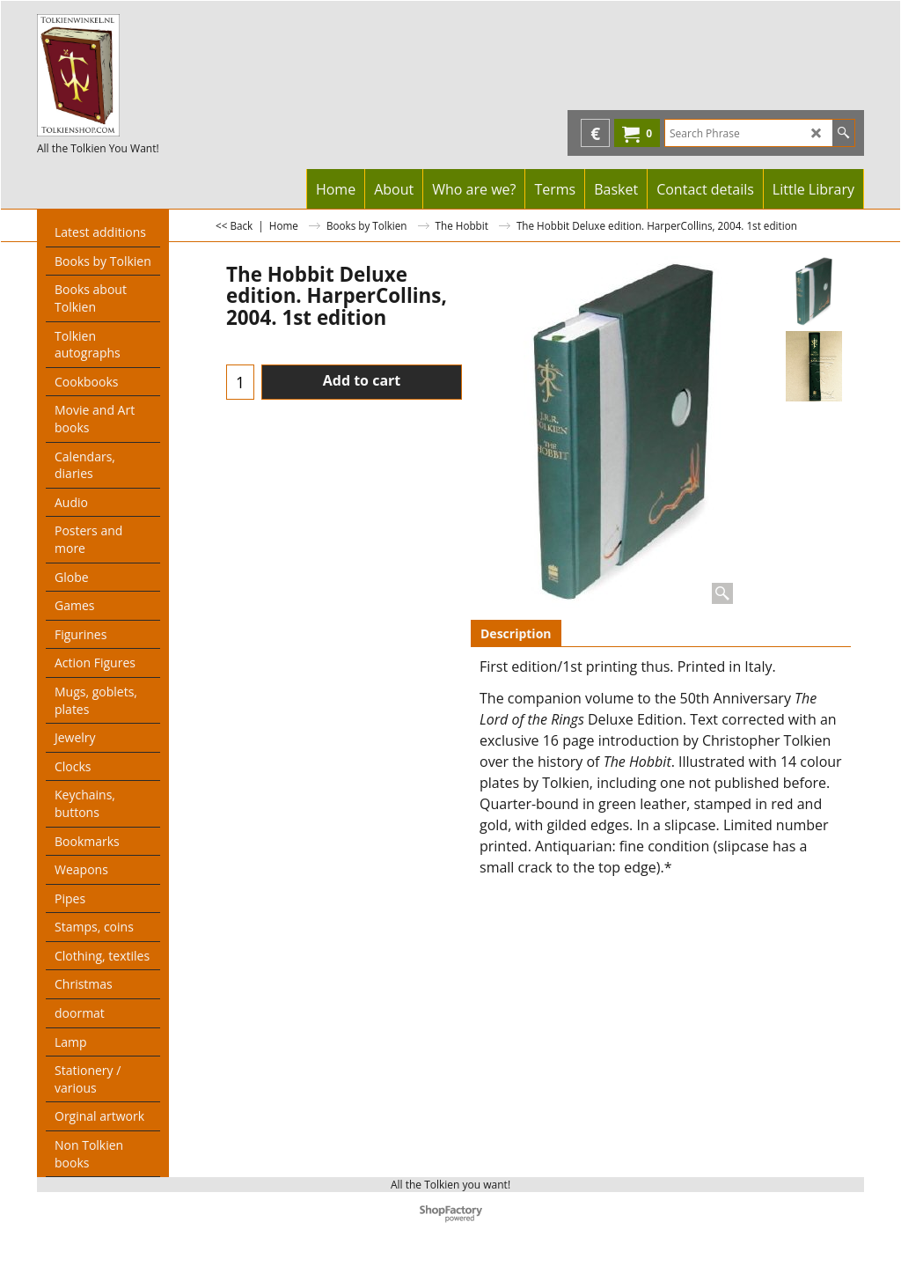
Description (516, 633)
